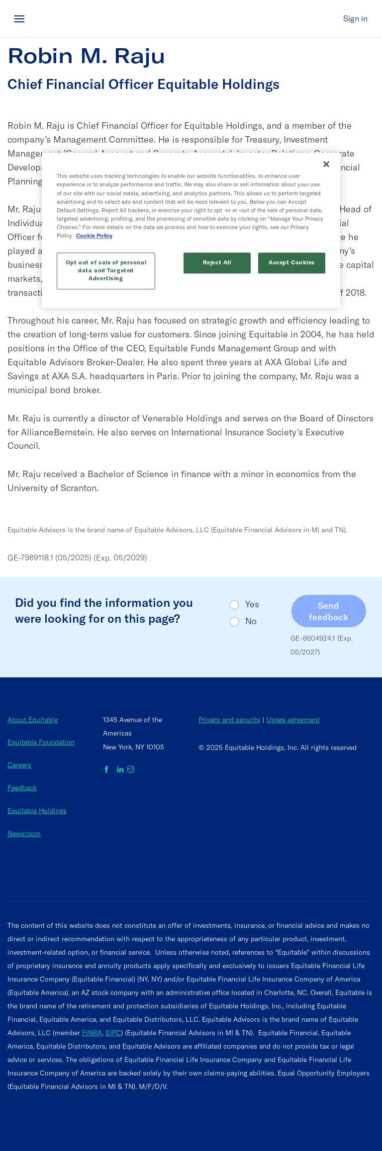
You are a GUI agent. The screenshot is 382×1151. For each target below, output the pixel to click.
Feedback (22, 787)
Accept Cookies (292, 256)
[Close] (326, 166)
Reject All (217, 256)
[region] (191, 224)
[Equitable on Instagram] (130, 769)
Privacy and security (229, 719)
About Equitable (32, 719)
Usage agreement (293, 719)
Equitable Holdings (37, 810)
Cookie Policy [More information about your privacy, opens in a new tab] (256, 229)
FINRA (92, 1032)
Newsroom (24, 833)
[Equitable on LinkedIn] (120, 769)
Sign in (355, 18)
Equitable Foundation (41, 742)
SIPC (113, 1032)
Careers (19, 764)
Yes (252, 604)
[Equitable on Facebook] (108, 769)
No (251, 621)
